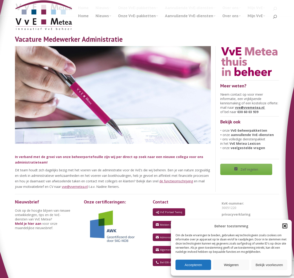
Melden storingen (169, 224)
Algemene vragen (169, 249)
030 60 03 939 (247, 112)
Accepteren (193, 265)
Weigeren (231, 265)
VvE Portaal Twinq (169, 212)
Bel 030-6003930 (167, 262)
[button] (285, 226)
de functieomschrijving (176, 181)
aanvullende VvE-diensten (252, 135)
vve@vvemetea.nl (75, 186)
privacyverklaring (236, 214)
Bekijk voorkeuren (269, 265)
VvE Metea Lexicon (244, 143)
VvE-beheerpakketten (249, 130)
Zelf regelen (246, 169)
